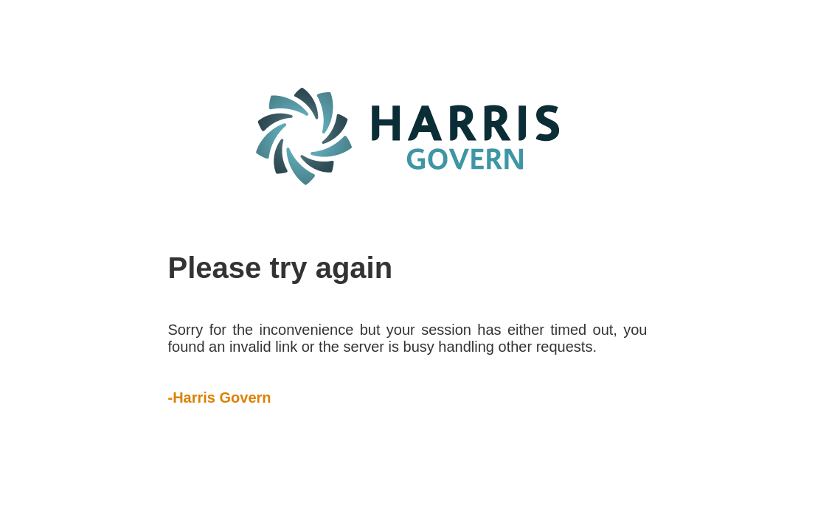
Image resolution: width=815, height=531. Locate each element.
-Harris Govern (219, 397)
